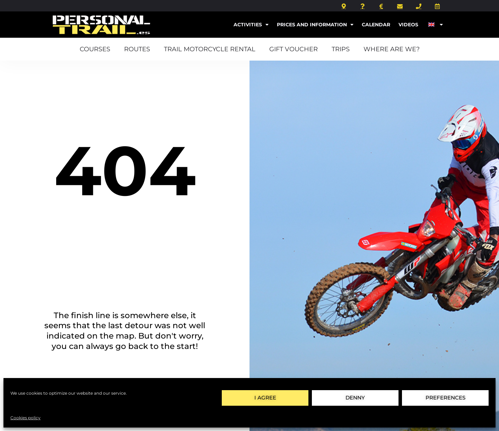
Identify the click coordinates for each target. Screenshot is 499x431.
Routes (137, 49)
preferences (445, 397)
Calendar (376, 24)
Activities (251, 24)
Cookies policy (25, 417)
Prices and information (315, 24)
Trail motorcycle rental (209, 49)
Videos (408, 24)
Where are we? (392, 49)
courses (95, 49)
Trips (341, 49)
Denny (355, 397)
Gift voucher (293, 49)
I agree (265, 397)
